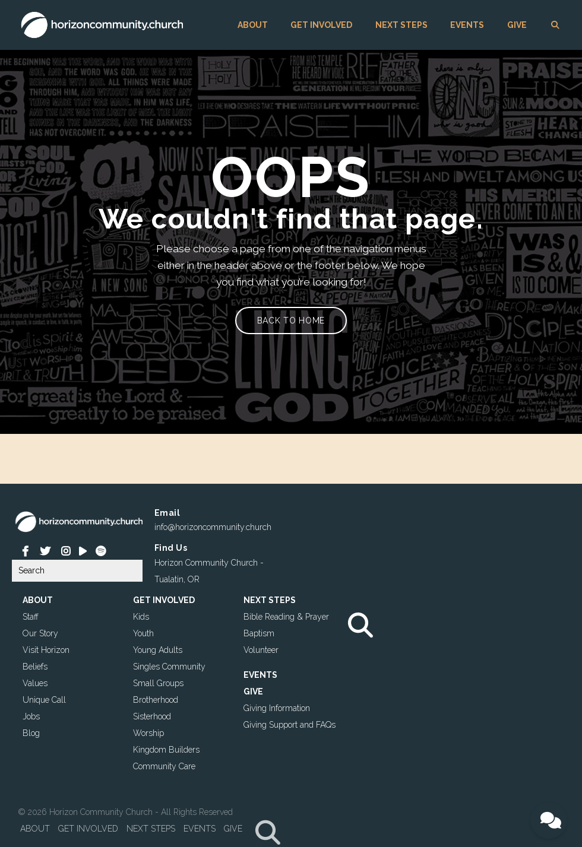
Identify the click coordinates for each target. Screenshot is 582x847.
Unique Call (44, 700)
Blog (31, 733)
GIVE (517, 25)
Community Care (164, 766)
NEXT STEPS (401, 25)
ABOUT (253, 25)
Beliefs (35, 666)
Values (35, 683)
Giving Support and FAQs (289, 724)
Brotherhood (155, 700)
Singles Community (169, 666)
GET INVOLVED (321, 25)
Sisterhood (152, 716)
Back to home (291, 320)
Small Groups (158, 683)
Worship (148, 733)
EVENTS (467, 25)
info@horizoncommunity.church (212, 527)
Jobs (31, 716)
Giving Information (276, 708)
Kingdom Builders (166, 749)
